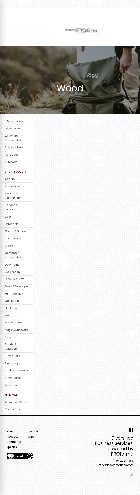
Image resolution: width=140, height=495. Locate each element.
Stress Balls (12, 356)
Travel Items (13, 378)
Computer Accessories (13, 255)
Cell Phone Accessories (13, 138)
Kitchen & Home (15, 322)
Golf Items (12, 301)
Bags (8, 217)
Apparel (10, 179)
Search (84, 4)
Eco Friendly (12, 272)
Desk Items (12, 264)
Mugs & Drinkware (16, 330)
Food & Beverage (16, 286)
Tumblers (11, 162)
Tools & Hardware (17, 370)
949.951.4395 (124, 460)
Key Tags (11, 315)
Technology (13, 363)
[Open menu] (132, 41)
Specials (12, 447)
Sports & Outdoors (11, 346)
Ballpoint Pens (14, 147)
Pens (8, 337)
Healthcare (12, 308)
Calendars (12, 224)
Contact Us (12, 409)
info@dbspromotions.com (115, 465)
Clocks (9, 246)
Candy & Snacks (16, 231)
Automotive (13, 186)
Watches (11, 385)
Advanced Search (17, 402)
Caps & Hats (13, 238)
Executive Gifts (14, 279)
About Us (13, 436)
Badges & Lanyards (11, 207)
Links (31, 436)
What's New (12, 128)
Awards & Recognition (13, 196)
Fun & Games (14, 294)
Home (11, 431)
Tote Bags (12, 155)
